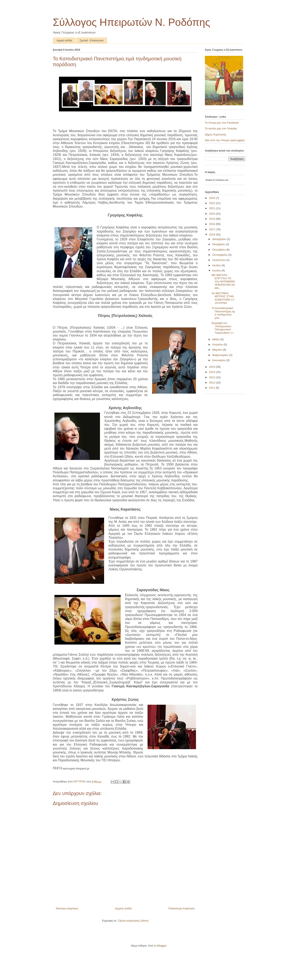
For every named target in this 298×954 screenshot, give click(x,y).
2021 (212, 208)
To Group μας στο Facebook (222, 122)
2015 (212, 366)
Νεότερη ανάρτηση (67, 908)
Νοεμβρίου (219, 244)
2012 (212, 382)
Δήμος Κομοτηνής (215, 134)
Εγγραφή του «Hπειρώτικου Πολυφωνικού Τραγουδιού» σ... (223, 327)
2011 (212, 387)
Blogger (161, 945)
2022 (212, 203)
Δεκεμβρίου (219, 239)
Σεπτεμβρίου (220, 254)
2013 (212, 377)
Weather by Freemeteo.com (216, 180)
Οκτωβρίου (219, 249)
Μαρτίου (217, 349)
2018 (212, 224)
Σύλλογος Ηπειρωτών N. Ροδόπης (131, 22)
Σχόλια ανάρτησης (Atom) (133, 920)
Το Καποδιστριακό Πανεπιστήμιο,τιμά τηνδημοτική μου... (223, 313)
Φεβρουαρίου (220, 355)
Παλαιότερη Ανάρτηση (181, 908)
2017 (212, 229)
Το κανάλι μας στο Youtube (221, 128)
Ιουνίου (217, 270)
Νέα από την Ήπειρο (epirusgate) (225, 140)
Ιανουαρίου (219, 360)
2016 (212, 234)
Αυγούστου (219, 259)
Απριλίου (218, 344)
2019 (212, 218)
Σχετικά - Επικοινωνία (91, 40)
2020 (212, 213)
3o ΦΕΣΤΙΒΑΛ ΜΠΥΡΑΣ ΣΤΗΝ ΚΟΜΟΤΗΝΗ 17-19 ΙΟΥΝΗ (223, 298)
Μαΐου (216, 339)
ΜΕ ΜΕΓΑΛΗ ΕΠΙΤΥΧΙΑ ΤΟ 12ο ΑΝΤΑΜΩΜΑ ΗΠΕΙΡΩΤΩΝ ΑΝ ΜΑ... (223, 281)
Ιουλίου (217, 265)
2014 (212, 372)
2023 (212, 197)
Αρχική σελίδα (64, 40)
